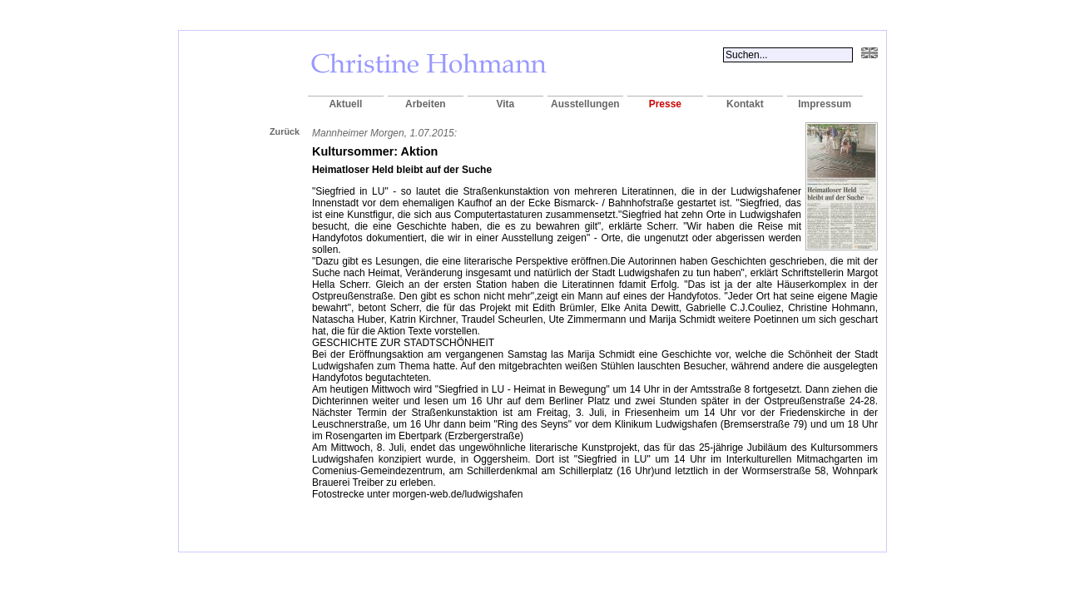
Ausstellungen (585, 104)
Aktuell (345, 104)
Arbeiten (425, 104)
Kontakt (745, 104)
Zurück (285, 131)
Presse (665, 104)
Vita (505, 104)
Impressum (824, 104)
